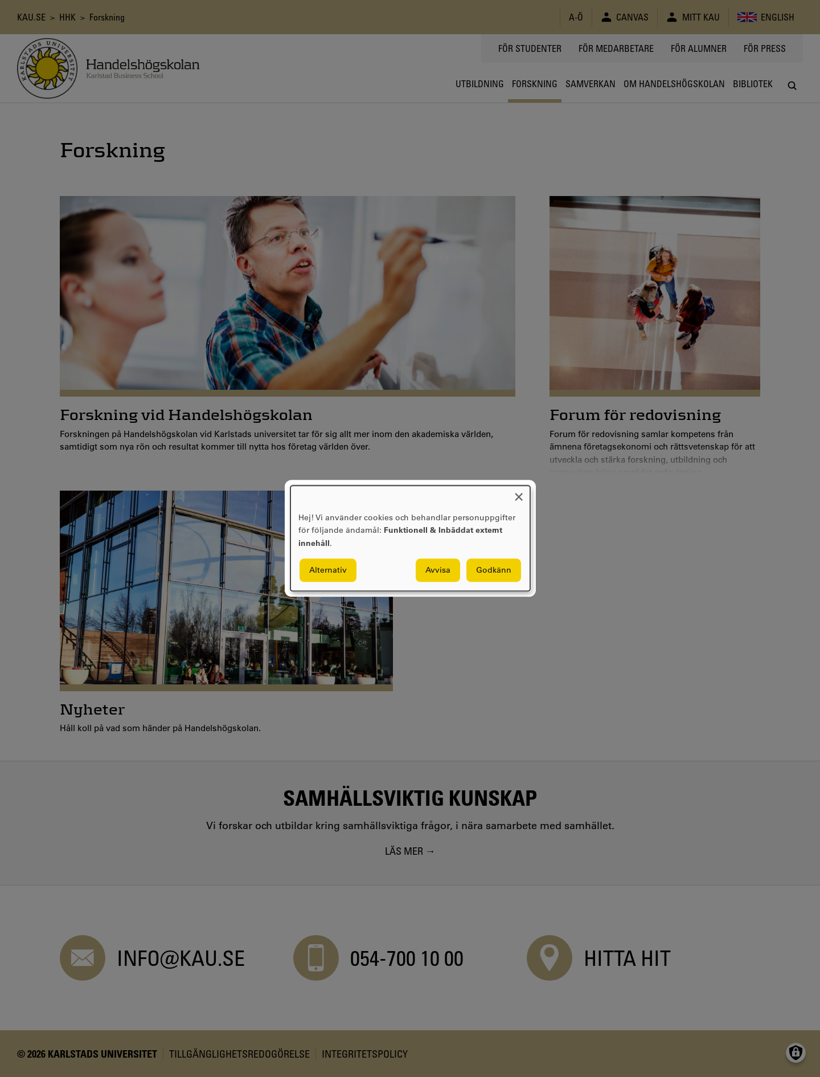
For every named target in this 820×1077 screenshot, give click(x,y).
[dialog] (410, 538)
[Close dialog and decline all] (518, 493)
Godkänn (493, 570)
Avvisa (437, 570)
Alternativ (328, 570)
